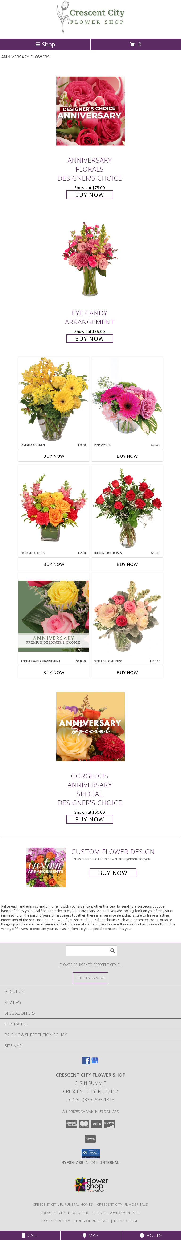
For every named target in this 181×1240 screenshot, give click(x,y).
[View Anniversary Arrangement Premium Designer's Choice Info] (53, 616)
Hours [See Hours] (151, 1235)
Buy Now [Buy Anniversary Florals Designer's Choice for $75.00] (89, 195)
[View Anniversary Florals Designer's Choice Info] (90, 111)
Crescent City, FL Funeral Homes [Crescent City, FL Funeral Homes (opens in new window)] (63, 1204)
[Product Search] (91, 950)
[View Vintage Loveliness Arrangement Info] (127, 616)
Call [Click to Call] (30, 1235)
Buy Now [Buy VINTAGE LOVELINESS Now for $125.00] (127, 672)
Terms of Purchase (92, 1221)
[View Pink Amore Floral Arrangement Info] (127, 399)
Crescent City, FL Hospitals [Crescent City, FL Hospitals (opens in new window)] (122, 1204)
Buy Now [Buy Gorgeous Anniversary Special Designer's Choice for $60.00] (89, 819)
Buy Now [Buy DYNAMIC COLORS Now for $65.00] (53, 564)
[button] (91, 1153)
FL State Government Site (116, 1213)
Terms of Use (126, 1221)
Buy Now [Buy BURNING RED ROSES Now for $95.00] (127, 564)
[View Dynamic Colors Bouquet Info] (53, 508)
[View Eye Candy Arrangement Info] (90, 259)
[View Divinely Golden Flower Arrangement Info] (53, 399)
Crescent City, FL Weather (65, 1213)
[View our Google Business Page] (95, 1062)
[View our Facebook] (86, 1062)
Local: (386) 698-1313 (90, 1099)
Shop (45, 44)
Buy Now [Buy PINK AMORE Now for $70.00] (127, 456)
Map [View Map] (90, 1235)
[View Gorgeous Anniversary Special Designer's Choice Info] (90, 726)
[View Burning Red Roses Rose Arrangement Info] (127, 508)
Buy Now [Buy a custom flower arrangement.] (113, 873)
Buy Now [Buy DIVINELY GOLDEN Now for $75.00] (53, 456)
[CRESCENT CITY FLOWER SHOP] (90, 31)
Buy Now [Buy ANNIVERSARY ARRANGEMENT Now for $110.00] (53, 672)
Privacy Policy (56, 1221)
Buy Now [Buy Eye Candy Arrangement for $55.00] (89, 338)
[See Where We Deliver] (90, 977)
